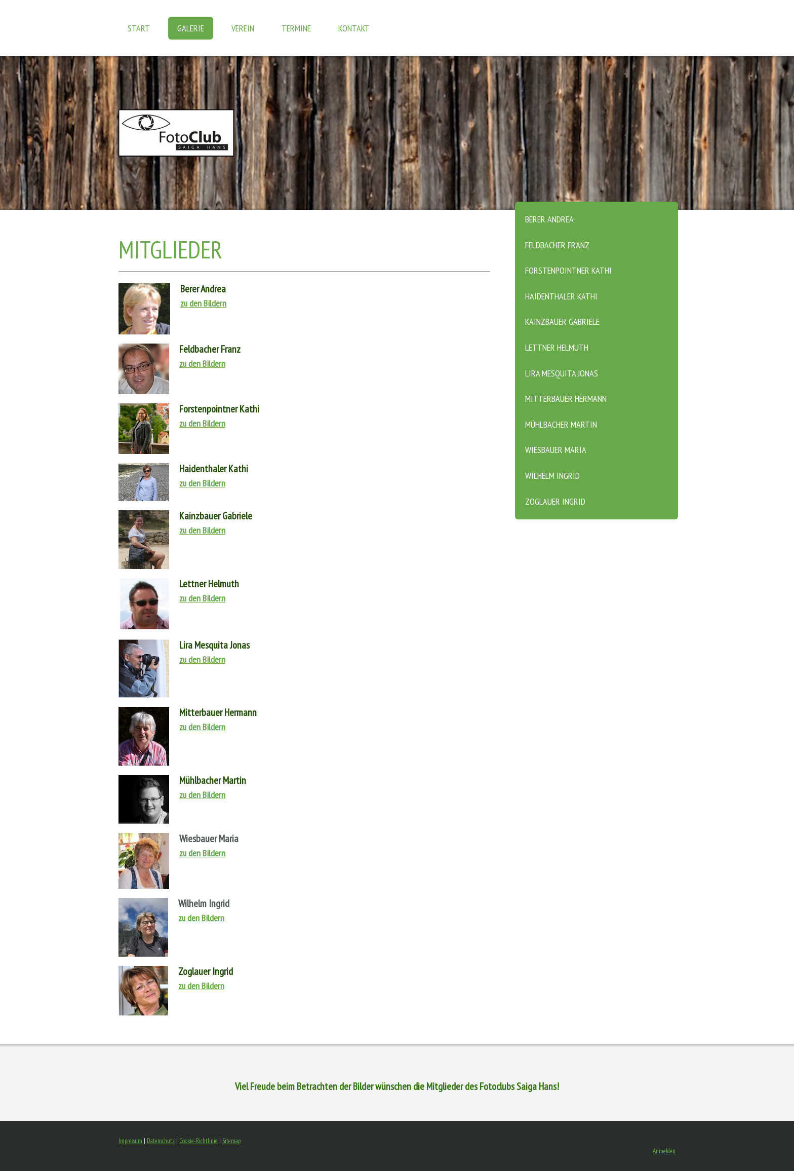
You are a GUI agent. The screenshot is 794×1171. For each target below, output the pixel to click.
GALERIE (190, 28)
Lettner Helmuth (556, 347)
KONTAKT (354, 28)
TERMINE (296, 28)
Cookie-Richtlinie (198, 1141)
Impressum (130, 1141)
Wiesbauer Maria (555, 450)
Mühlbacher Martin (561, 424)
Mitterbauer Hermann (566, 398)
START (139, 28)
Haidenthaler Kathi (561, 296)
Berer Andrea (549, 219)
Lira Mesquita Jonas (561, 373)
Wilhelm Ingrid (552, 475)
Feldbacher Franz (557, 245)
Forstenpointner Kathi (568, 270)
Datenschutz (161, 1141)
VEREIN (242, 28)
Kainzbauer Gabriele (562, 321)
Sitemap (231, 1141)
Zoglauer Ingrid (555, 501)
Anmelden (664, 1151)
